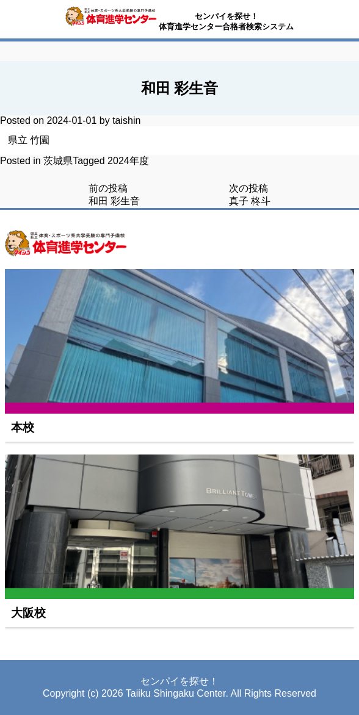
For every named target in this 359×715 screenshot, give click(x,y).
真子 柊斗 (249, 201)
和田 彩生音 (114, 201)
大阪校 (28, 612)
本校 (22, 427)
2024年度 (128, 161)
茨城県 (58, 161)
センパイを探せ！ (226, 16)
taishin (126, 120)
